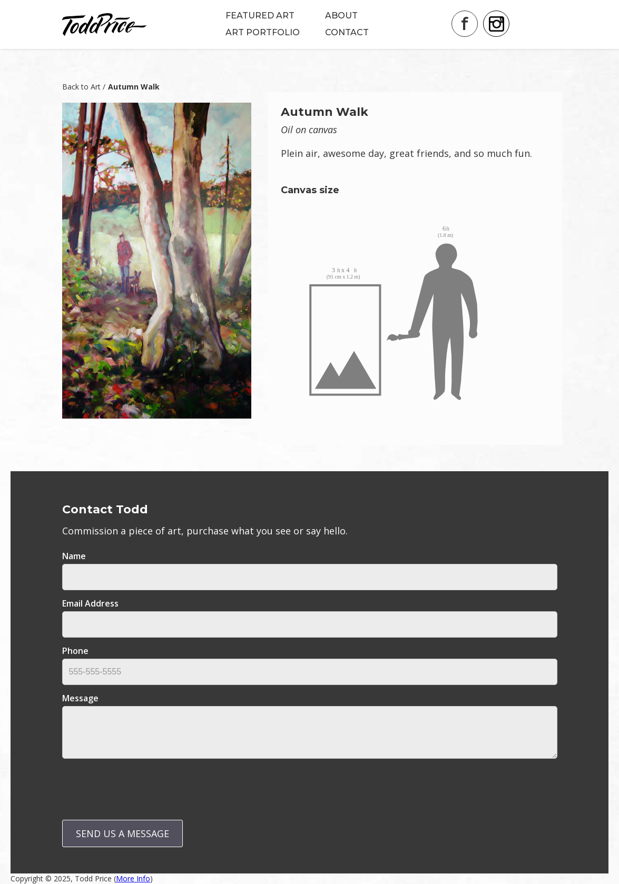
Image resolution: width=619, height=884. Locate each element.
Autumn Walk (134, 87)
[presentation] (142, 787)
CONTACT (347, 32)
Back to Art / (83, 87)
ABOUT (341, 16)
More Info (133, 878)
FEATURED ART (259, 16)
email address (90, 603)
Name (74, 556)
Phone (75, 650)
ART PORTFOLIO (262, 32)
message (80, 698)
